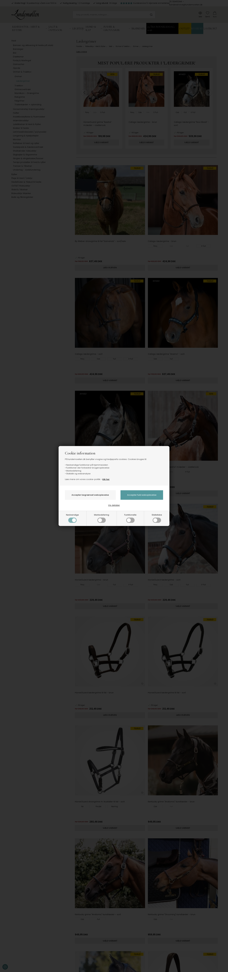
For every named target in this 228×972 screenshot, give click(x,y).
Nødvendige (72, 518)
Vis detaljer (114, 505)
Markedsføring (101, 518)
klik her (106, 479)
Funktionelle (130, 518)
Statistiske (157, 518)
